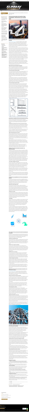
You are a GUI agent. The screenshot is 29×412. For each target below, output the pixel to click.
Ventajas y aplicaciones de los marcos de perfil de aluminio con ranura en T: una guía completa (4, 28)
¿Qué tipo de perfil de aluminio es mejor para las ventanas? (4, 22)
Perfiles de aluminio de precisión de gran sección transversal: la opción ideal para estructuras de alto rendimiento (4, 25)
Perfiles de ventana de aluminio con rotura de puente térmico (4, 55)
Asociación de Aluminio (13, 203)
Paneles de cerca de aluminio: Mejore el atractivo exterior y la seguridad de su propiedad (4, 36)
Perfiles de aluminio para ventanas (4, 49)
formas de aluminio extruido (21, 386)
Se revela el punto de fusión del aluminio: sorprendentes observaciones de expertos (4, 33)
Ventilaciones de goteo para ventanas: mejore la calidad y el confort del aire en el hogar (4, 39)
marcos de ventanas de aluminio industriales (4, 57)
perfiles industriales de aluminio (4, 52)
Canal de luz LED (3, 45)
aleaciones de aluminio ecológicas (4, 48)
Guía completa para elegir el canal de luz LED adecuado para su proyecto (4, 19)
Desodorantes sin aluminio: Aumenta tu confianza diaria (4, 31)
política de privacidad (21, 410)
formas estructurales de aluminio (16, 385)
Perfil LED (3, 46)
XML (18, 410)
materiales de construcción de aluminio (13, 386)
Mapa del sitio (16, 410)
